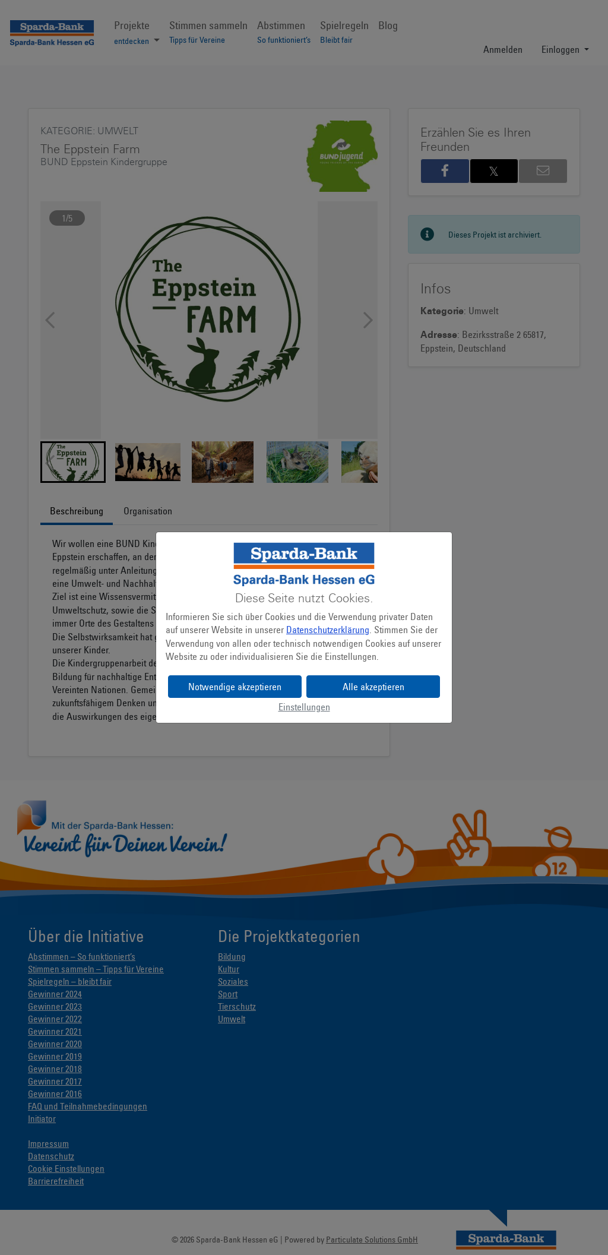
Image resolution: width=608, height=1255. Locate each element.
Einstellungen (304, 707)
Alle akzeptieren (373, 687)
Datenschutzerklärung (327, 630)
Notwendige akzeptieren (234, 687)
